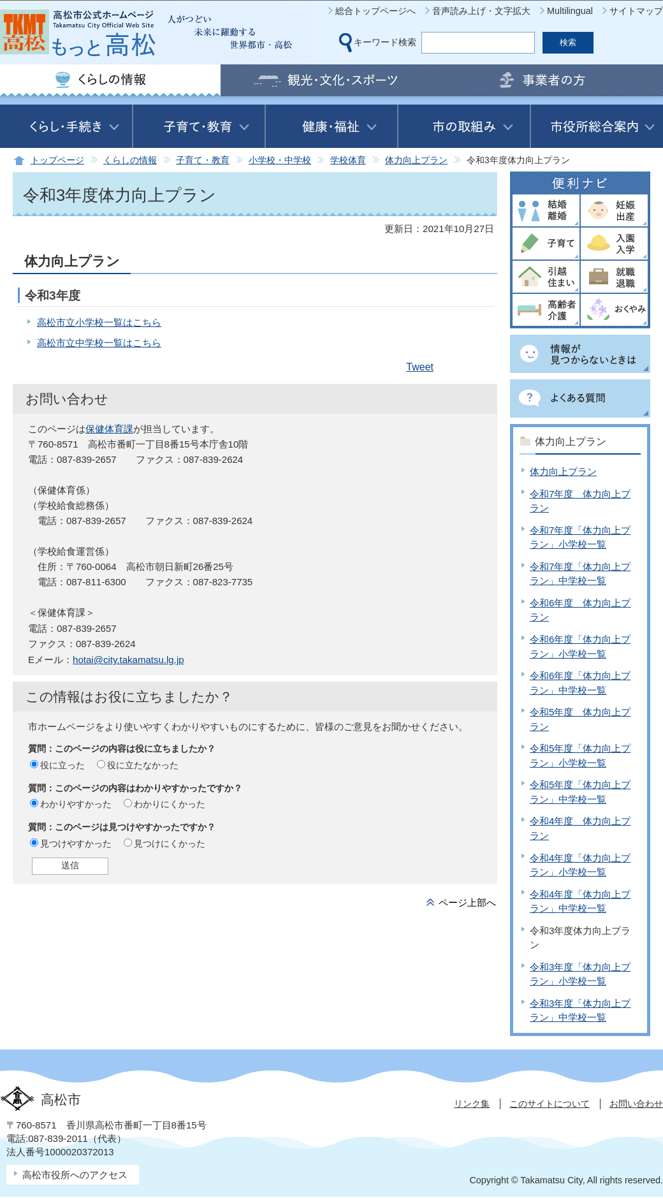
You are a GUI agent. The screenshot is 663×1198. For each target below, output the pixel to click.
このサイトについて (549, 1104)
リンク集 (472, 1104)
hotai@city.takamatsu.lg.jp (128, 659)
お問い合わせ (636, 1104)
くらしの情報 (130, 160)
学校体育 (348, 160)
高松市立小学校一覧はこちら (99, 322)
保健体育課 (109, 428)
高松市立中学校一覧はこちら (99, 342)
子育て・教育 (202, 160)
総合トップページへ (375, 11)
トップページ (57, 160)
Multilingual (570, 11)
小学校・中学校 (280, 160)
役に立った (62, 765)
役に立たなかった (142, 765)
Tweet (419, 367)
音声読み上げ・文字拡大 (481, 11)
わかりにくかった (169, 804)
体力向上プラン (416, 160)
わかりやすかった (76, 804)
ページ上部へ (467, 902)
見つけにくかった (169, 843)
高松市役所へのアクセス (74, 1174)
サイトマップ (636, 11)
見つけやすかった (76, 843)
